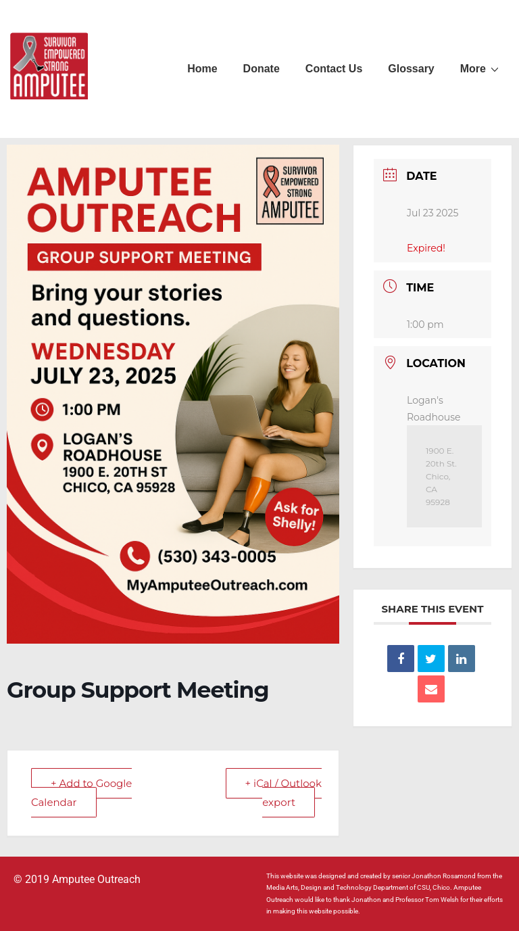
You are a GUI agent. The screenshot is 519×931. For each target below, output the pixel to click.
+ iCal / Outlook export (283, 793)
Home (202, 68)
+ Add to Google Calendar (81, 793)
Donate (261, 68)
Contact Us (333, 68)
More (481, 68)
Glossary (411, 68)
